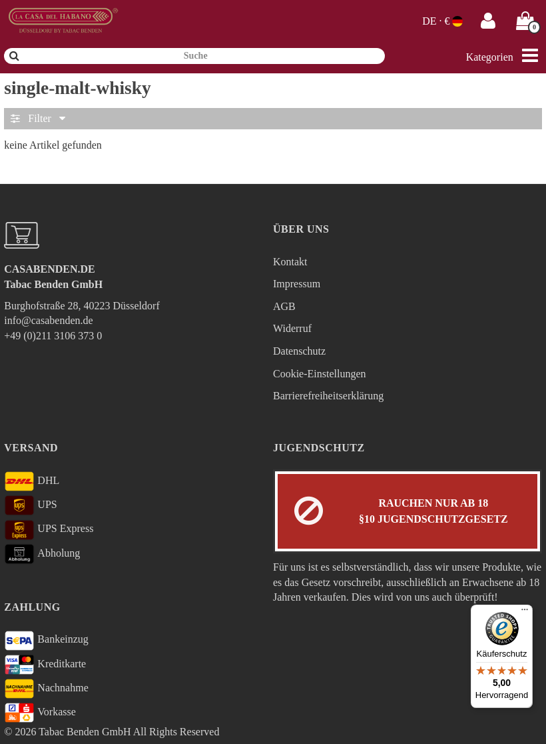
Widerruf (292, 328)
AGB (284, 306)
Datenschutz (299, 351)
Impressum (296, 283)
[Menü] (525, 613)
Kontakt (290, 261)
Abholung (42, 554)
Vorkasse (40, 712)
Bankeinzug (46, 640)
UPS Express (48, 530)
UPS (30, 505)
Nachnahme (46, 688)
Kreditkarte (45, 664)
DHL (31, 481)
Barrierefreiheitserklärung (328, 395)
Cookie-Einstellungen (319, 373)
